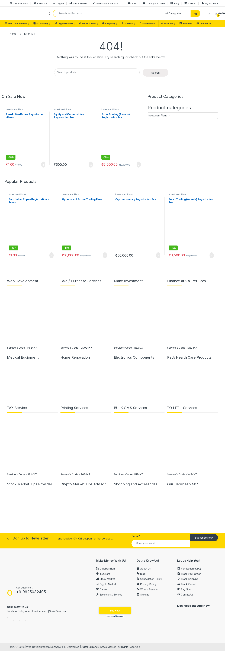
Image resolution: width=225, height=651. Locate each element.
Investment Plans (14, 109)
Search (155, 72)
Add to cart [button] (43, 165)
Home (13, 33)
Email (135, 536)
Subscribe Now (204, 537)
